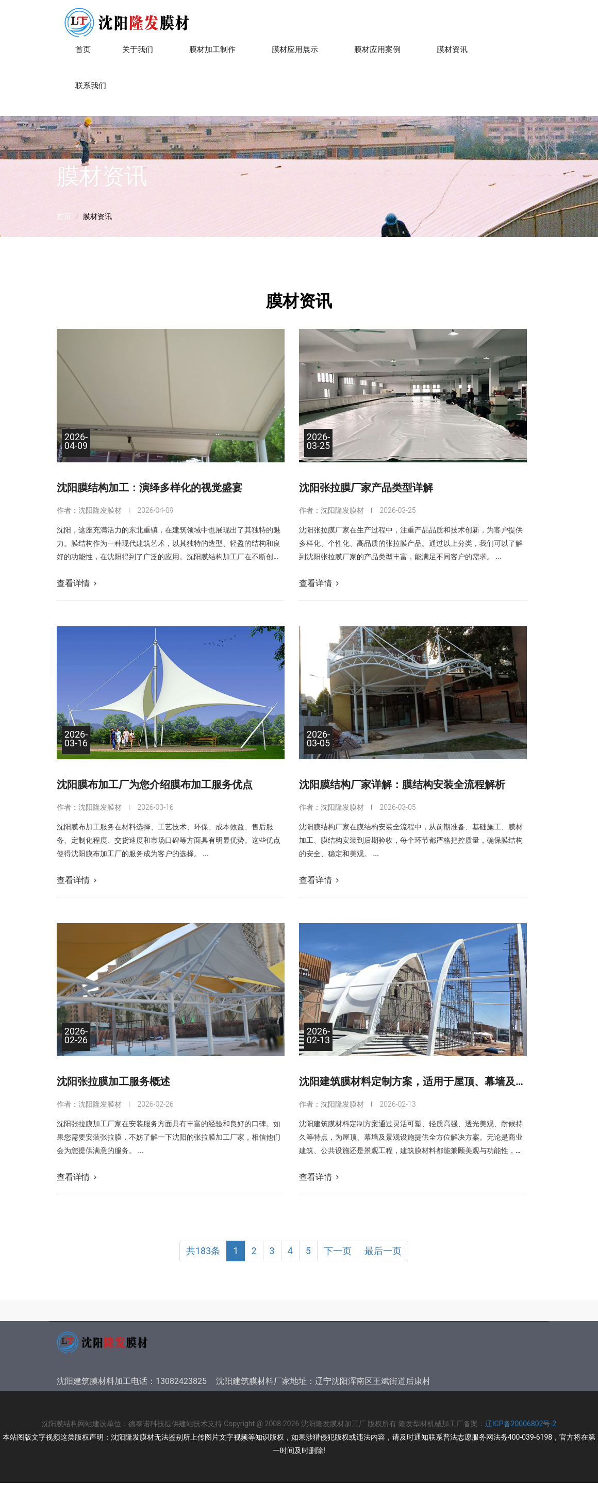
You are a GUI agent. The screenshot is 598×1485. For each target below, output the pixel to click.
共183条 (203, 1253)
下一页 (338, 1253)
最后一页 (383, 1253)
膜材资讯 (454, 53)
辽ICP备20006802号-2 (520, 1426)
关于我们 (140, 53)
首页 (83, 52)
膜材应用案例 (379, 53)
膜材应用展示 (297, 53)
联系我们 (93, 90)
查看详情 (76, 585)
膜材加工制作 (214, 53)
